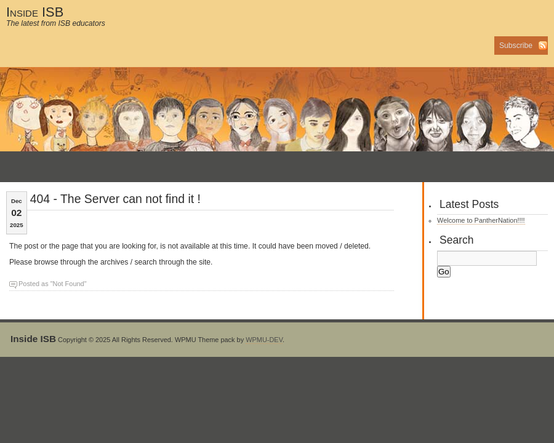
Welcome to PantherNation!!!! (481, 220)
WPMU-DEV (264, 339)
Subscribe (515, 45)
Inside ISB (34, 12)
